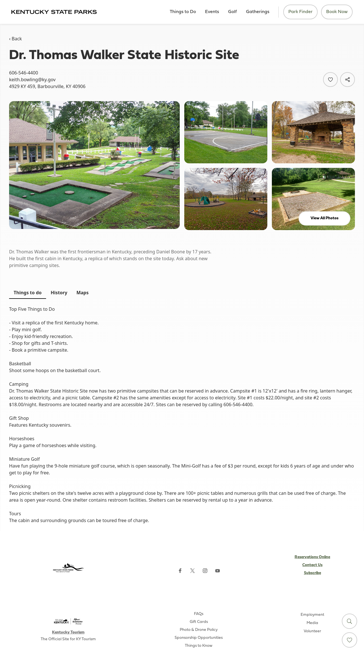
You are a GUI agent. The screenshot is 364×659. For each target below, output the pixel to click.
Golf (232, 12)
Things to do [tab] (28, 292)
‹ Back (15, 39)
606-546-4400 (23, 73)
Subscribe (312, 573)
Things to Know (198, 646)
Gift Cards (199, 622)
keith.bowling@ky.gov (32, 79)
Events (212, 12)
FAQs (198, 614)
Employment (312, 615)
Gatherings (257, 12)
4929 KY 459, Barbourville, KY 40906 (47, 86)
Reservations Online (312, 557)
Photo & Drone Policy (199, 630)
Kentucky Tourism (68, 632)
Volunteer (312, 631)
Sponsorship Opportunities (199, 638)
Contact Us (312, 565)
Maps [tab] (82, 292)
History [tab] (59, 292)
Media (312, 623)
